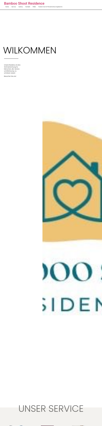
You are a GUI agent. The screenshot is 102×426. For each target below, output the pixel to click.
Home (7, 7)
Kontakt (27, 7)
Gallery (21, 7)
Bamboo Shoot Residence (24, 3)
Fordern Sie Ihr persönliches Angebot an (50, 7)
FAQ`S (34, 7)
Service (14, 7)
